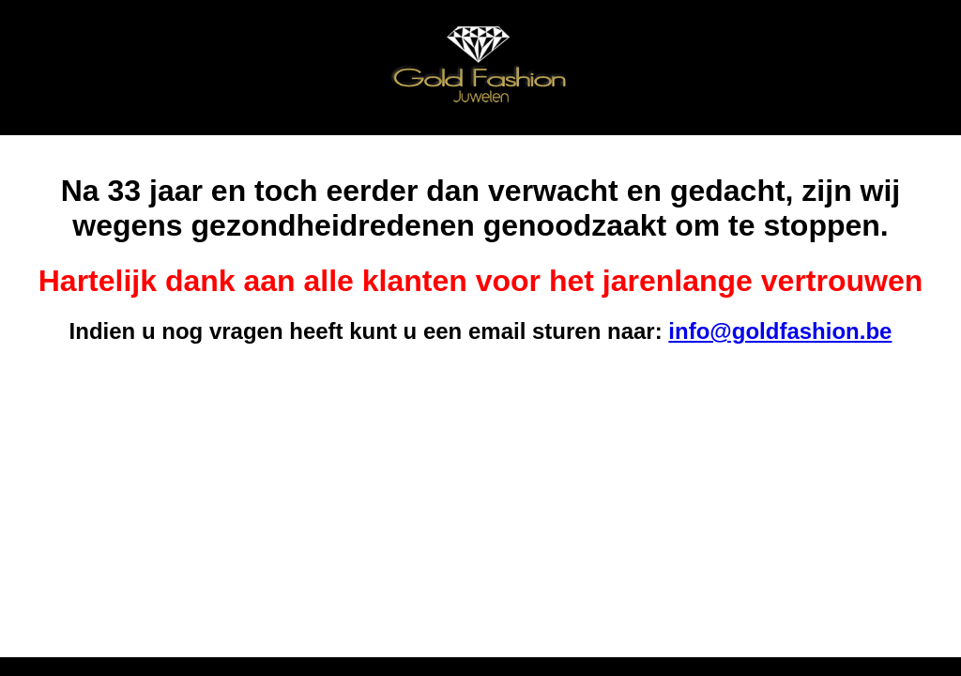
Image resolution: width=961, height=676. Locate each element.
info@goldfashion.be (780, 331)
